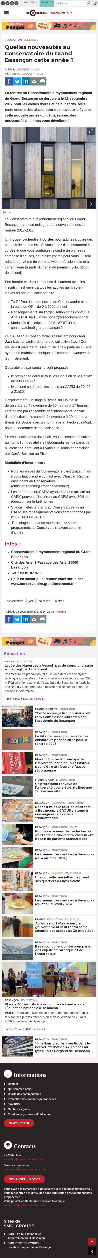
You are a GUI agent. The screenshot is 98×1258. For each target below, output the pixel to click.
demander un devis (24, 1179)
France (40, 919)
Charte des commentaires (24, 1094)
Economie (59, 802)
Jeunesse (31, 40)
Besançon (42, 732)
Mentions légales (19, 1109)
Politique (72, 919)
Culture (57, 873)
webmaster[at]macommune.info (24, 1205)
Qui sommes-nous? (20, 1089)
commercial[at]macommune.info (25, 1169)
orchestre (44, 601)
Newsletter (19, 1123)
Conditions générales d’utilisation (30, 1114)
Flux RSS (14, 1104)
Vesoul (10, 661)
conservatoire (15, 601)
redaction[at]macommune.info (23, 1159)
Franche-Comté (46, 709)
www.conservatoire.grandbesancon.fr (42, 584)
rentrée (59, 601)
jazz (31, 601)
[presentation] (82, 204)
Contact (13, 1084)
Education (13, 40)
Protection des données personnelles (32, 1099)
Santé (73, 827)
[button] (89, 3)
